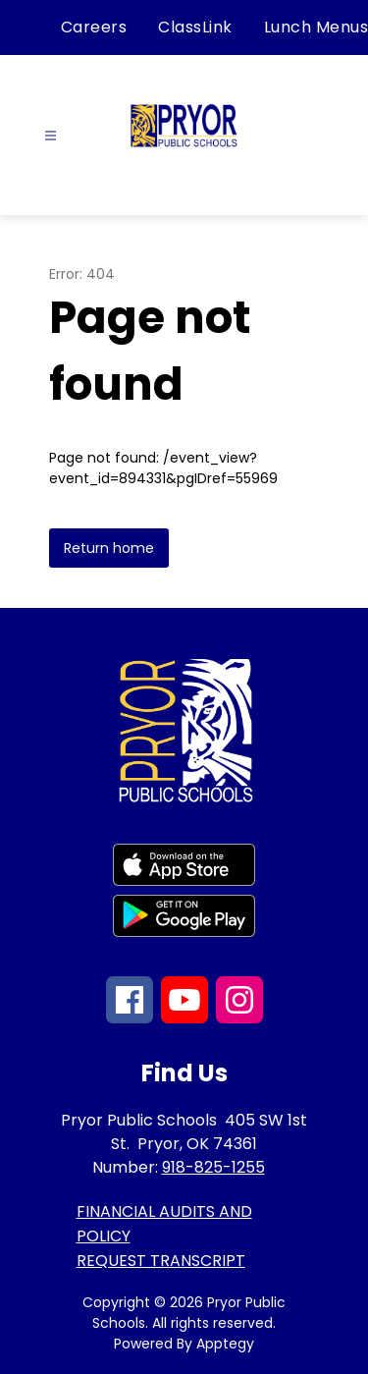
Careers (94, 27)
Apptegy (225, 1343)
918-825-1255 (213, 1167)
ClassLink (195, 27)
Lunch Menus (316, 27)
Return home (109, 548)
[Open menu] (50, 136)
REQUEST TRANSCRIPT (161, 1260)
